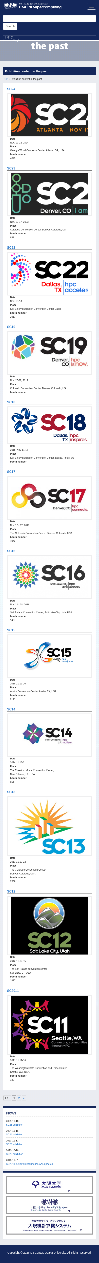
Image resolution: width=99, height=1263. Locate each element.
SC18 (11, 402)
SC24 (11, 89)
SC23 (11, 168)
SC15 (11, 630)
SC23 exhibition (14, 1144)
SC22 (11, 247)
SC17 (11, 471)
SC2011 (13, 991)
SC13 (11, 792)
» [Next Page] (24, 1098)
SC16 (11, 551)
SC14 (11, 709)
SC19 (11, 327)
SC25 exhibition (14, 1124)
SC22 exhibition (14, 1154)
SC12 (11, 891)
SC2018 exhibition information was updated (29, 1164)
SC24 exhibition (14, 1134)
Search (10, 26)
